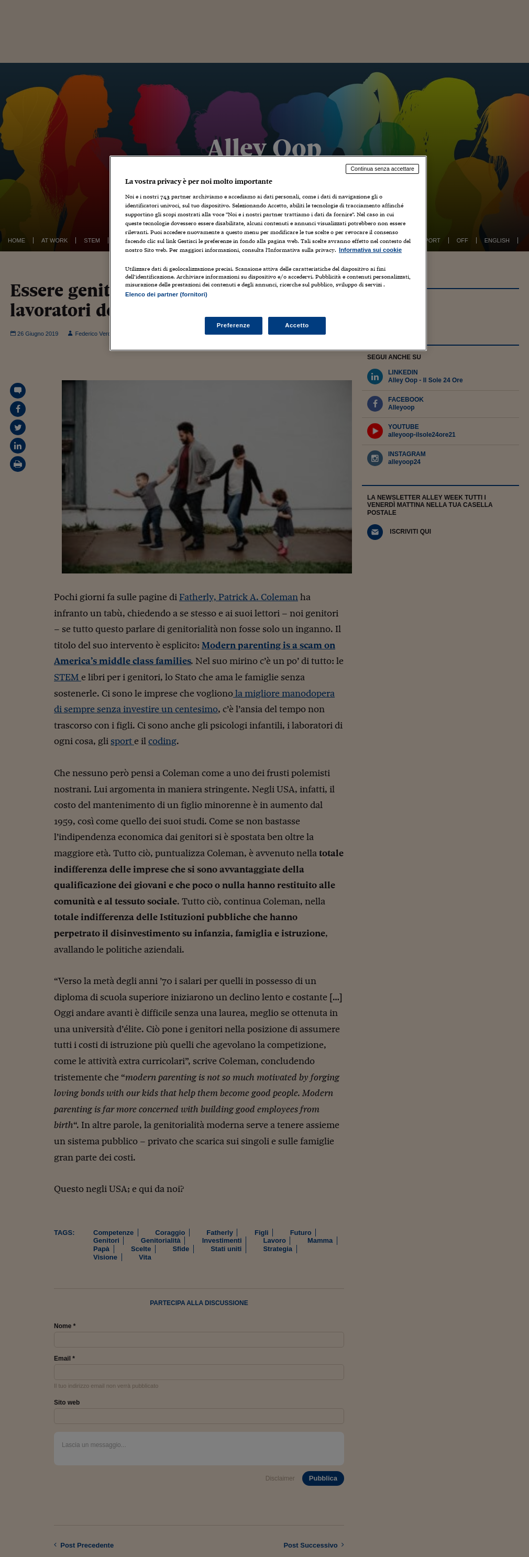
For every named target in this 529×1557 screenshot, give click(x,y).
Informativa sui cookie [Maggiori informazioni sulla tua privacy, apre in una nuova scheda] (370, 250)
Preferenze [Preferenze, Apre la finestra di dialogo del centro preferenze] (233, 325)
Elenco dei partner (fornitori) (166, 294)
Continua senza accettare (382, 168)
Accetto (297, 325)
